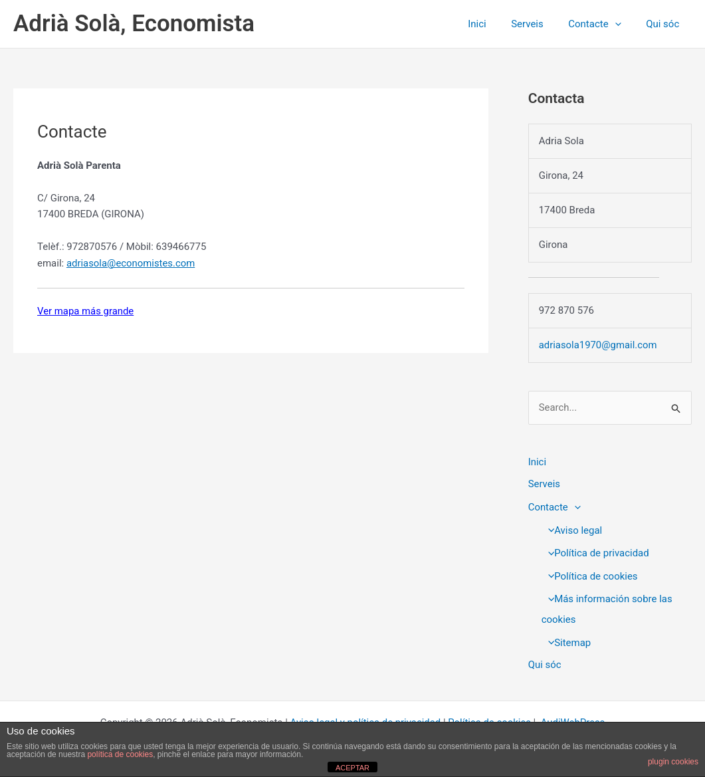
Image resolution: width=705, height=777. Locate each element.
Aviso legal (572, 530)
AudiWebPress (574, 718)
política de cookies (120, 754)
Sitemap (566, 639)
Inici (494, 24)
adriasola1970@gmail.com (598, 345)
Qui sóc (665, 24)
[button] (622, 24)
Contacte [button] (602, 24)
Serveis (540, 24)
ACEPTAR (352, 768)
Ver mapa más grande (85, 311)
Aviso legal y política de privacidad (365, 718)
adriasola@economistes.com (131, 263)
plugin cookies (673, 761)
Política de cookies (590, 574)
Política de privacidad (595, 552)
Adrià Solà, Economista (133, 23)
